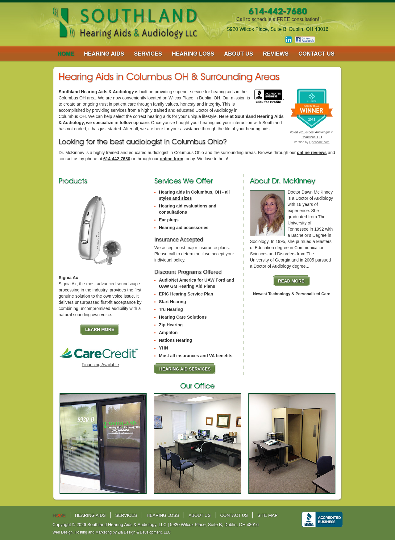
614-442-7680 (116, 158)
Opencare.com (319, 142)
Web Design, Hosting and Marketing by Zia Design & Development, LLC (111, 532)
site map (267, 515)
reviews (276, 54)
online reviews (311, 152)
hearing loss (193, 54)
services (148, 54)
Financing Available (100, 364)
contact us (316, 54)
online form (171, 158)
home (65, 54)
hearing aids (104, 54)
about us (238, 54)
